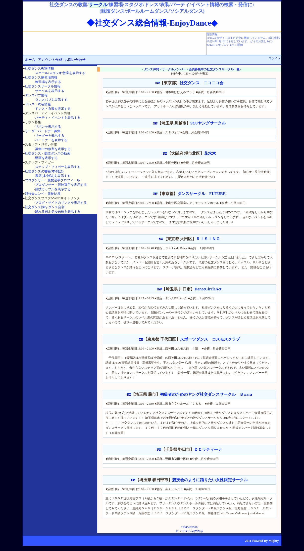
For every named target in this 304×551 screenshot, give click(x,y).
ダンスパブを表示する (51, 100)
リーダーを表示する (49, 135)
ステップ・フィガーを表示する (57, 167)
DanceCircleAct (208, 289)
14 (185, 531)
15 (188, 531)
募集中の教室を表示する (53, 149)
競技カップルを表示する (53, 189)
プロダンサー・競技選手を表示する (61, 185)
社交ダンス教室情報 (39, 68)
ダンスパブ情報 (36, 95)
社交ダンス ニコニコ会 (201, 83)
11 (177, 531)
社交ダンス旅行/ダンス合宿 (45, 207)
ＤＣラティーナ (208, 449)
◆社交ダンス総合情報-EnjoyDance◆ (152, 22)
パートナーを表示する (51, 140)
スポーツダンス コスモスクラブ (210, 339)
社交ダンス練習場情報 (41, 77)
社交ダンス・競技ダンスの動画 (47, 153)
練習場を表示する (48, 82)
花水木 (210, 153)
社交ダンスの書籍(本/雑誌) (44, 171)
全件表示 (197, 531)
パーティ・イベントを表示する (57, 117)
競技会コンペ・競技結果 (42, 194)
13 (182, 531)
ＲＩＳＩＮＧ (208, 239)
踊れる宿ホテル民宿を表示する (57, 211)
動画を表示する (46, 158)
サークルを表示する (49, 91)
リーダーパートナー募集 (42, 131)
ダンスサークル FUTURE (201, 194)
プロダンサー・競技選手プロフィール (52, 180)
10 (196, 527)
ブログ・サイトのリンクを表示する (61, 202)
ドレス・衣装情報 (38, 104)
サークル (98, 4)
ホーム (30, 60)
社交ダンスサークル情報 (42, 86)
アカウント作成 (50, 60)
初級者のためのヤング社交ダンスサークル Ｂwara (206, 394)
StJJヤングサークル (208, 123)
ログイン (274, 58)
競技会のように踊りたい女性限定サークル (210, 480)
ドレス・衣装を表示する (53, 109)
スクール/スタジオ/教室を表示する (60, 73)
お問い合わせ (75, 60)
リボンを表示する (48, 126)
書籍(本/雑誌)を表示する (52, 176)
